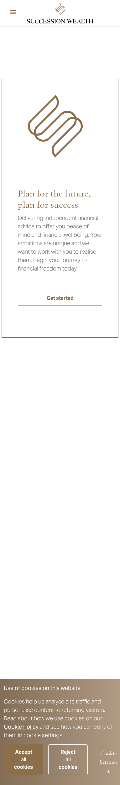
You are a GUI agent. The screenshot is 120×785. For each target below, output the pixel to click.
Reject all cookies (68, 759)
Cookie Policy (21, 726)
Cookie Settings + (108, 762)
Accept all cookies (23, 759)
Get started (60, 298)
